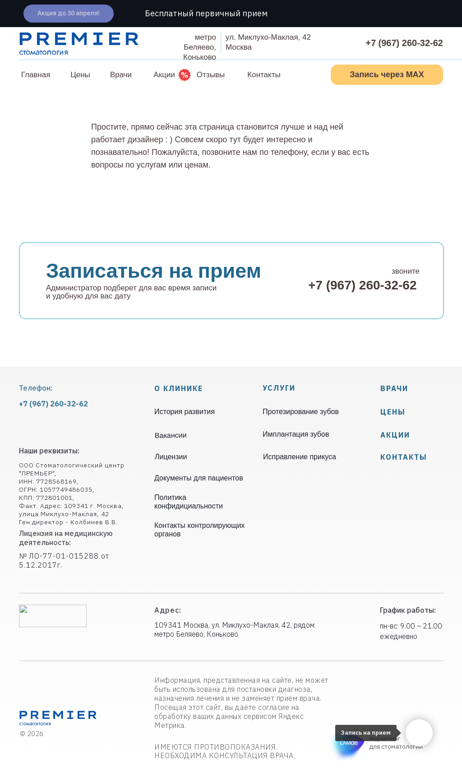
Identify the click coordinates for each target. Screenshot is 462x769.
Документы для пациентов (198, 478)
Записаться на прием (153, 270)
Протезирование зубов (301, 411)
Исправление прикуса (299, 457)
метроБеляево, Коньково (199, 47)
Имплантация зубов (296, 434)
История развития (184, 411)
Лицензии (171, 457)
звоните (406, 271)
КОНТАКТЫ (403, 456)
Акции (395, 434)
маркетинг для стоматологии (396, 742)
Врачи (394, 388)
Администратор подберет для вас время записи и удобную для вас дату (131, 292)
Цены (393, 411)
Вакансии (171, 435)
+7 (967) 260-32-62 (404, 43)
